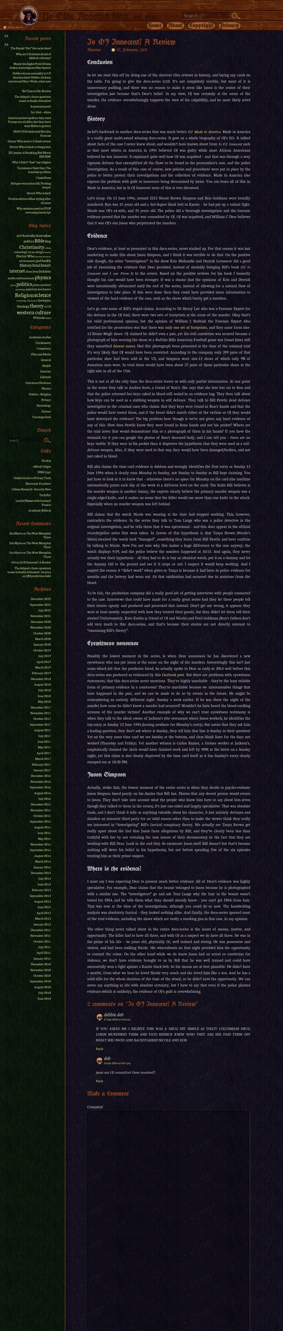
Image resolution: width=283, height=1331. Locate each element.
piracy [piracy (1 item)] (13, 285)
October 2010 (42, 975)
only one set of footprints (186, 327)
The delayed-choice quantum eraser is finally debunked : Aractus (29, 570)
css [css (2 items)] (29, 252)
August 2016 (42, 793)
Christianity (43, 342)
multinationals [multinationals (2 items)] (25, 278)
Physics (46, 388)
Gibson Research (22, 489)
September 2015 (40, 821)
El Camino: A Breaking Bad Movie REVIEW (30, 154)
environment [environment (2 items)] (27, 261)
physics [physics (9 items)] (43, 277)
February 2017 (41, 764)
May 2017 (44, 747)
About (175, 25)
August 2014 (42, 855)
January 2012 (42, 924)
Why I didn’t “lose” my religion (31, 162)
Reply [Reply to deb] (99, 1081)
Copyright (201, 25)
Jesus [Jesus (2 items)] (36, 271)
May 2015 (44, 838)
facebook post (173, 674)
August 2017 (42, 730)
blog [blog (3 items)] (48, 241)
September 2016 (40, 787)
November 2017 (40, 713)
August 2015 (42, 827)
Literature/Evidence (38, 382)
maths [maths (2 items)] (12, 278)
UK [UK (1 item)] (45, 306)
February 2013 (41, 890)
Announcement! (40, 106)
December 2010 (41, 964)
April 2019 (44, 661)
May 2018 (44, 701)
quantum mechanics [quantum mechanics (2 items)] (38, 289)
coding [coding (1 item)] (48, 247)
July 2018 (44, 690)
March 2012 (43, 918)
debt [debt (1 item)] (33, 252)
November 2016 (40, 781)
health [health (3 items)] (46, 260)
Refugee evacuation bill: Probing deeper (31, 185)
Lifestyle (45, 377)
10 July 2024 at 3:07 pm (117, 1063)
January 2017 (42, 770)
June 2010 (44, 998)
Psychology (44, 405)
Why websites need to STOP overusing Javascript (33, 210)
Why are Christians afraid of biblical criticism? (33, 56)
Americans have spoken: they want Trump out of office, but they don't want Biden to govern (29, 121)
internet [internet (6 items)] (17, 270)
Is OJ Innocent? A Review (35, 562)
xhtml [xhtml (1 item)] (48, 317)
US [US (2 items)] (49, 306)
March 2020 (43, 639)
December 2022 (41, 599)
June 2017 (44, 741)
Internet (45, 371)
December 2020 (41, 621)
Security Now (42, 489)
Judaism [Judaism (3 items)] (45, 271)
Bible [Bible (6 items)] (39, 240)
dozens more (123, 345)
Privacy (229, 25)
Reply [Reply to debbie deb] (99, 1048)
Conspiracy (44, 348)
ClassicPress (43, 177)
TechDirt (45, 495)
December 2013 (41, 873)
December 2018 (41, 679)
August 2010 (42, 987)
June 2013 (44, 884)
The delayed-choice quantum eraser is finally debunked (33, 98)
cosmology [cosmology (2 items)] (20, 252)
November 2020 (40, 627)
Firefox (46, 460)
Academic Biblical (39, 510)
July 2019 (44, 656)
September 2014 (40, 850)
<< (6, 35)
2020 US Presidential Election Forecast (32, 133)
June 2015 (44, 833)
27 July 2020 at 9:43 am (117, 1019)
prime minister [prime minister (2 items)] (41, 285)
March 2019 (43, 667)
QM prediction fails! (38, 576)
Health (46, 365)
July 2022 (44, 610)
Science (46, 411)
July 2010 (44, 992)
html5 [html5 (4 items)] (46, 265)
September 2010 (40, 981)
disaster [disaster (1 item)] (47, 252)
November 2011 (40, 935)
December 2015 (41, 804)
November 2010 (40, 970)
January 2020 (42, 644)
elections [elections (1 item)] (47, 256)
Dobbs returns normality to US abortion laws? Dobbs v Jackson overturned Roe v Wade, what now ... (29, 79)
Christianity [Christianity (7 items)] (31, 246)
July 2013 (44, 878)
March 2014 (43, 861)
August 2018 (42, 684)
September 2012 (40, 895)
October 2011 (42, 941)
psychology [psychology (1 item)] (21, 289)
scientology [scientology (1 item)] (21, 300)
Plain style (15, 27)
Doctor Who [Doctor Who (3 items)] (25, 255)
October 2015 (42, 815)
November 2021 (40, 616)
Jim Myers (15, 533)
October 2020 (42, 633)
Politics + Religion (40, 394)
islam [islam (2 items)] (29, 271)
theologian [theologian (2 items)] (44, 300)
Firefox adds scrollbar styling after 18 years (29, 200)
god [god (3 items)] (38, 260)
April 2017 (44, 753)
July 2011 (44, 947)
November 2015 (40, 810)
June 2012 (44, 907)
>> (6, 44)
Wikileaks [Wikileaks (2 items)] (39, 318)
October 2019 (42, 650)
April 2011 (44, 952)
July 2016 (44, 798)
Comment (95, 1106)
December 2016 (41, 775)
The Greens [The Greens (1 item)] (32, 300)
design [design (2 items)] (40, 252)
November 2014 (40, 844)
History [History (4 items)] (25, 265)
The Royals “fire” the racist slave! (31, 48)
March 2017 (43, 758)
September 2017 (40, 724)
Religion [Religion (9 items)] (24, 294)
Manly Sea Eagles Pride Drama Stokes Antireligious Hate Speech (30, 65)
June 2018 (44, 696)
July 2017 (44, 736)
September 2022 (40, 604)
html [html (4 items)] (36, 265)
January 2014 (42, 867)
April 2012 (44, 913)
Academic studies (40, 337)
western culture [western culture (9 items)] (34, 312)
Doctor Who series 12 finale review (29, 141)
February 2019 (41, 673)
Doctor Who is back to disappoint (30, 146)
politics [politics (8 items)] (24, 283)
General (46, 360)
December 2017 (41, 707)
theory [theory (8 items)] (37, 305)
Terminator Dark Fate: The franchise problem (34, 170)
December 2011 (41, 930)
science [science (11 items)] (42, 294)
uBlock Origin (42, 466)
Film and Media (41, 354)
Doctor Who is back (39, 193)
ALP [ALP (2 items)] (19, 236)
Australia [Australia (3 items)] (28, 235)
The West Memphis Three (38, 535)
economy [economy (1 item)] (39, 256)
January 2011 (42, 958)
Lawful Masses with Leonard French (33, 502)
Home (155, 25)
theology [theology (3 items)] (23, 306)
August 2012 (42, 901)
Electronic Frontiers (38, 483)
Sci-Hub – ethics (41, 112)
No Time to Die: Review (36, 91)
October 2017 (42, 718)
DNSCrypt (44, 472)
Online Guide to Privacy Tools (32, 478)
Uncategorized (41, 417)
